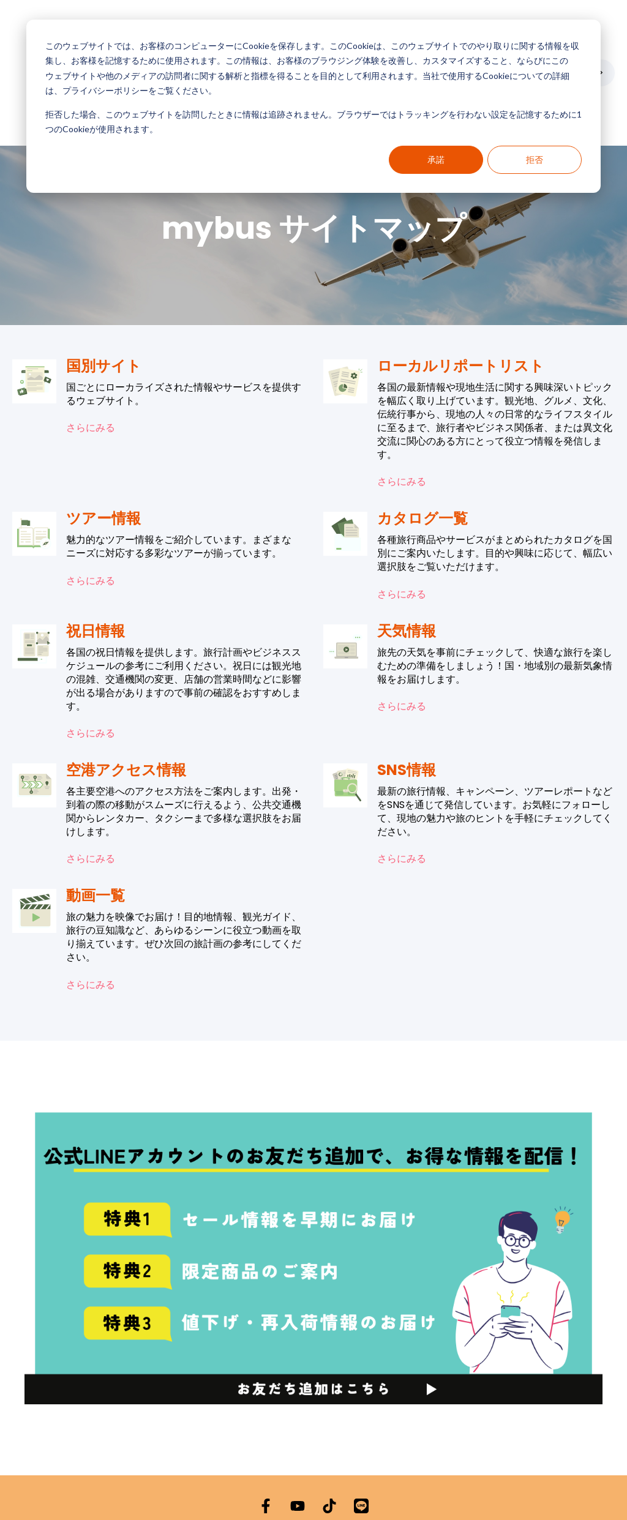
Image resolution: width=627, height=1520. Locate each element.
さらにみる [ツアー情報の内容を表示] (90, 505)
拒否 (534, 159)
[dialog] (313, 106)
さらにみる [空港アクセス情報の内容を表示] (90, 784)
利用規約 (399, 1484)
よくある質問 (550, 1484)
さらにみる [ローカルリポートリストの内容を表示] (401, 407)
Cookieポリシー (344, 1484)
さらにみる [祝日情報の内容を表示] (90, 658)
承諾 (436, 159)
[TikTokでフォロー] (329, 1431)
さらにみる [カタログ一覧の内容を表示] (401, 519)
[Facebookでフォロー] (265, 1431)
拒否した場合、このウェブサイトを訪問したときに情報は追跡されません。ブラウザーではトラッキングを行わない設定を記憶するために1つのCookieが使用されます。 (313, 122)
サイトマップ (491, 1484)
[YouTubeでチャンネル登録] (297, 1431)
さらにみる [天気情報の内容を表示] (401, 631)
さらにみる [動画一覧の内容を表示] (90, 909)
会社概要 (441, 1484)
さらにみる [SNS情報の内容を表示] (401, 784)
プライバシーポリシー (261, 1484)
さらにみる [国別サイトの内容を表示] (90, 353)
